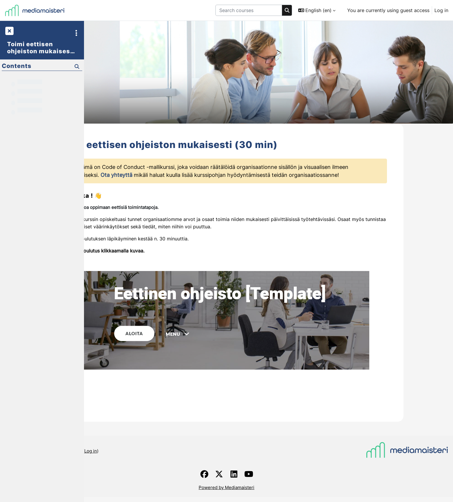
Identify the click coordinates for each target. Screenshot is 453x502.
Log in (441, 10)
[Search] (287, 10)
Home (95, 483)
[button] (316, 10)
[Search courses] (248, 10)
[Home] (35, 10)
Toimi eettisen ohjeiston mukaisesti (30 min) (41, 48)
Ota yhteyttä (159, 180)
